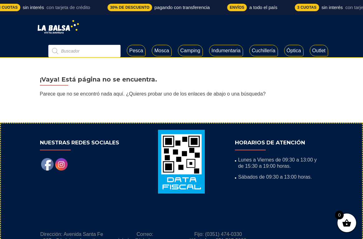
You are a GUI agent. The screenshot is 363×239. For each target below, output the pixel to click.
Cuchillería (263, 50)
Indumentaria (226, 50)
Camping (190, 50)
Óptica (294, 50)
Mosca (161, 50)
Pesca (136, 50)
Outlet (319, 50)
